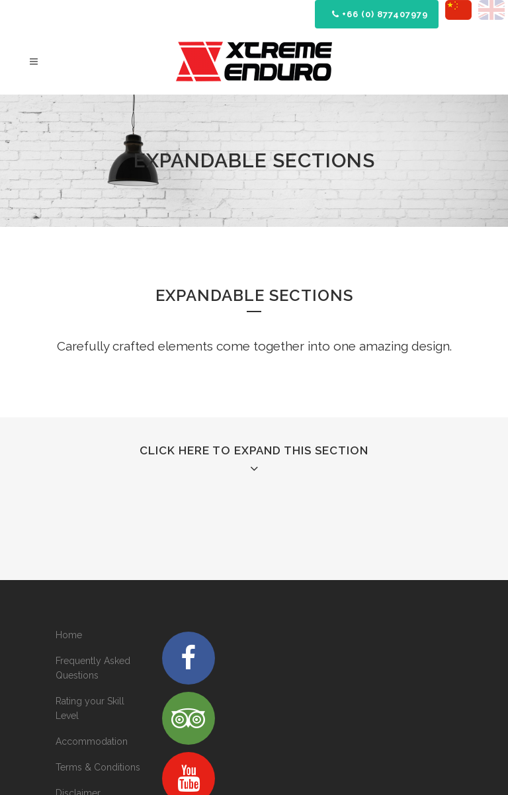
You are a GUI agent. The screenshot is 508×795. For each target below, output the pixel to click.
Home (69, 635)
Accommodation (92, 741)
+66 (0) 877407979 (380, 14)
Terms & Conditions (98, 767)
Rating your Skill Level (90, 708)
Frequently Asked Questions (93, 668)
